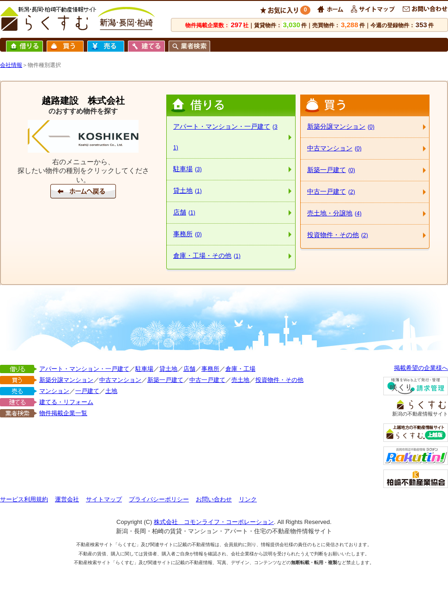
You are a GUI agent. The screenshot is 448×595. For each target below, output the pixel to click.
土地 (111, 390)
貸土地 (187, 190)
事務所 (187, 234)
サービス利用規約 (24, 499)
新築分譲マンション (341, 126)
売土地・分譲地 (334, 213)
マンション (54, 390)
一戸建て (87, 390)
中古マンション (334, 148)
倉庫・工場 (240, 368)
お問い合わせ (214, 499)
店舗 (184, 212)
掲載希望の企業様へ (421, 367)
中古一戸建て (331, 191)
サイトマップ (104, 499)
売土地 (240, 379)
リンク (248, 499)
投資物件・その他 (337, 234)
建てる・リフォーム (66, 402)
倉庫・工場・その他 (207, 255)
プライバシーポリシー (159, 499)
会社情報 (11, 65)
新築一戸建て (331, 169)
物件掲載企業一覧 (63, 413)
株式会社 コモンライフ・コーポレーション (214, 521)
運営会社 (67, 499)
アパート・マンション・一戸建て (225, 137)
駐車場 (187, 169)
